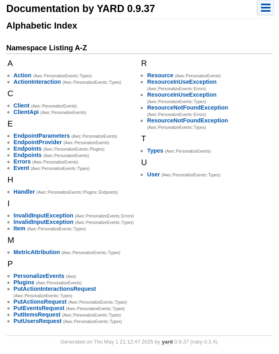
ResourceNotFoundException (187, 107)
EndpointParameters (42, 135)
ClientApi (26, 112)
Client (22, 105)
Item (19, 228)
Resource (160, 75)
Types (155, 150)
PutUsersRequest (38, 321)
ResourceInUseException (181, 82)
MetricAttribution (37, 252)
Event (21, 168)
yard (167, 342)
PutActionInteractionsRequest (55, 289)
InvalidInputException (44, 215)
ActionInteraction (37, 82)
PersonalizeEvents (39, 276)
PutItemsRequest (37, 314)
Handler (24, 191)
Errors (22, 161)
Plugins (24, 282)
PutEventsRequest (39, 308)
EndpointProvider (38, 142)
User (153, 174)
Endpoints (28, 148)
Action (22, 75)
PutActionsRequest (40, 301)
